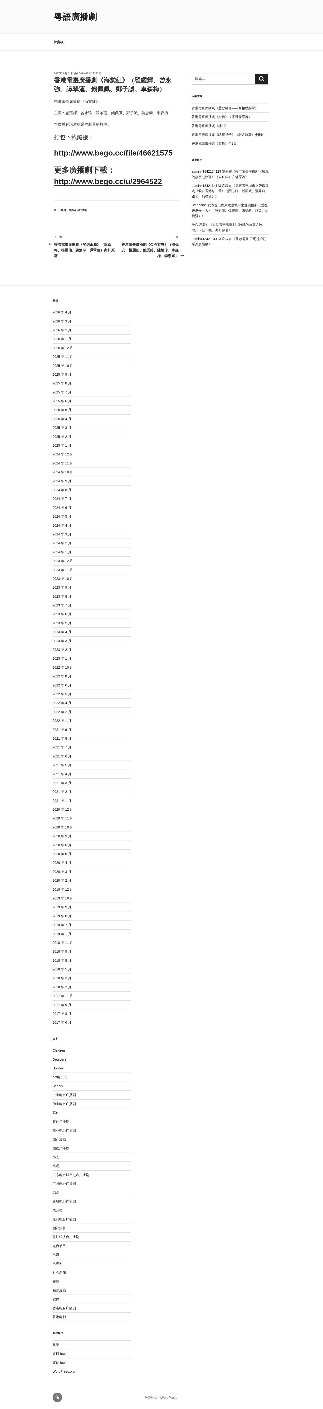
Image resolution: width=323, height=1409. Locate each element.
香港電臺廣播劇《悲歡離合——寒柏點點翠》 (225, 108)
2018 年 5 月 (62, 969)
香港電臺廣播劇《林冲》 (210, 126)
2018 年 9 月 (62, 951)
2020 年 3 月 (62, 872)
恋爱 (56, 1192)
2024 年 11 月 (63, 463)
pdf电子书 (60, 1077)
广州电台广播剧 (64, 1184)
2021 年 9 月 (62, 730)
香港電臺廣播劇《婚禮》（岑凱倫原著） (222, 117)
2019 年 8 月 (62, 916)
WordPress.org (64, 1371)
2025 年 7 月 (62, 392)
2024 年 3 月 (62, 534)
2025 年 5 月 (62, 410)
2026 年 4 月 (62, 312)
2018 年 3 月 (62, 978)
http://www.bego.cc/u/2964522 (108, 181)
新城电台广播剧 (64, 1201)
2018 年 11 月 (63, 943)
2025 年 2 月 (62, 437)
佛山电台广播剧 (64, 1104)
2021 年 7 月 (62, 747)
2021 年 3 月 (62, 783)
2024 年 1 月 (62, 552)
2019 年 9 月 (62, 907)
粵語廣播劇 (75, 17)
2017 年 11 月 (63, 996)
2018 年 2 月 (62, 987)
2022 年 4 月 (62, 703)
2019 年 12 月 (63, 889)
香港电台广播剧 (78, 210)
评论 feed (60, 1363)
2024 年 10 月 (63, 472)
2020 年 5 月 (62, 854)
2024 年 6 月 (62, 508)
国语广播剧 (61, 1148)
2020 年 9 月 (62, 836)
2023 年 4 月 (62, 632)
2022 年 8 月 (62, 676)
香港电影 (59, 1317)
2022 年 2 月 (62, 712)
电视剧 (58, 1264)
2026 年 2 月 (62, 330)
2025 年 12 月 (63, 348)
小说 (56, 1166)
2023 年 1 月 (62, 658)
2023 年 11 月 (63, 570)
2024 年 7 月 (62, 499)
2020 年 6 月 (62, 845)
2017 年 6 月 (62, 1022)
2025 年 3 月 (62, 428)
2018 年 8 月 (62, 960)
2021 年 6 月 (62, 756)
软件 (56, 1299)
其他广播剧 (61, 1121)
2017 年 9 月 (62, 1005)
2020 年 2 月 (62, 880)
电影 (56, 1255)
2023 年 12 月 (63, 561)
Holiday (58, 1068)
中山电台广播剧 (64, 1095)
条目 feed (60, 1354)
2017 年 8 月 (62, 1014)
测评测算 (59, 1228)
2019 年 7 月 (62, 925)
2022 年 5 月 (62, 694)
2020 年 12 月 (63, 809)
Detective (59, 1059)
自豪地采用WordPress (160, 1398)
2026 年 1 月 (62, 339)
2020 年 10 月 (63, 827)
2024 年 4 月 (62, 525)
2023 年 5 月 (62, 623)
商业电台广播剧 (64, 1130)
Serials (58, 1086)
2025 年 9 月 (62, 374)
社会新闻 (59, 1272)
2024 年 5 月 (62, 516)
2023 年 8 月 (62, 596)
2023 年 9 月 (62, 587)
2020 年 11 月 (63, 818)
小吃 (56, 1157)
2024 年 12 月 (63, 454)
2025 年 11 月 (63, 357)
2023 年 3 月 (62, 641)
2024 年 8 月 (62, 490)
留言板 (59, 42)
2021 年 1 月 (62, 801)
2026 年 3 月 (62, 321)
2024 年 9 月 (62, 481)
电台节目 (59, 1246)
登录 (56, 1345)
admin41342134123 (89, 73)
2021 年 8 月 (62, 738)
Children (59, 1050)
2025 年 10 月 (63, 366)
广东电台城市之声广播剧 (71, 1175)
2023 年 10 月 (63, 579)
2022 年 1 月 (62, 721)
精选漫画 (59, 1290)
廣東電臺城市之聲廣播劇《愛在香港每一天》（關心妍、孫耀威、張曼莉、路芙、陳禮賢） (230, 191)
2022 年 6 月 (62, 685)
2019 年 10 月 (63, 898)
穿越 (56, 1281)
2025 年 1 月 (62, 445)
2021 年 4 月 (62, 774)
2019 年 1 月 (62, 934)
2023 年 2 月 (62, 650)
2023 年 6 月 (62, 614)
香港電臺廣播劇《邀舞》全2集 (214, 143)
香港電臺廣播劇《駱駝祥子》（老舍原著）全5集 (228, 135)
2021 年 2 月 (62, 792)
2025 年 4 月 (62, 419)
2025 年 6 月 (62, 401)
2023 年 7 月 (62, 605)
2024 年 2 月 (62, 543)
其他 (63, 210)
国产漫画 (59, 1139)
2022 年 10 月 (63, 667)
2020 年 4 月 (62, 863)
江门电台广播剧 (64, 1219)
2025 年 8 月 (62, 383)
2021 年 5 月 (62, 765)
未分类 (58, 1210)
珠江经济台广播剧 (66, 1237)
